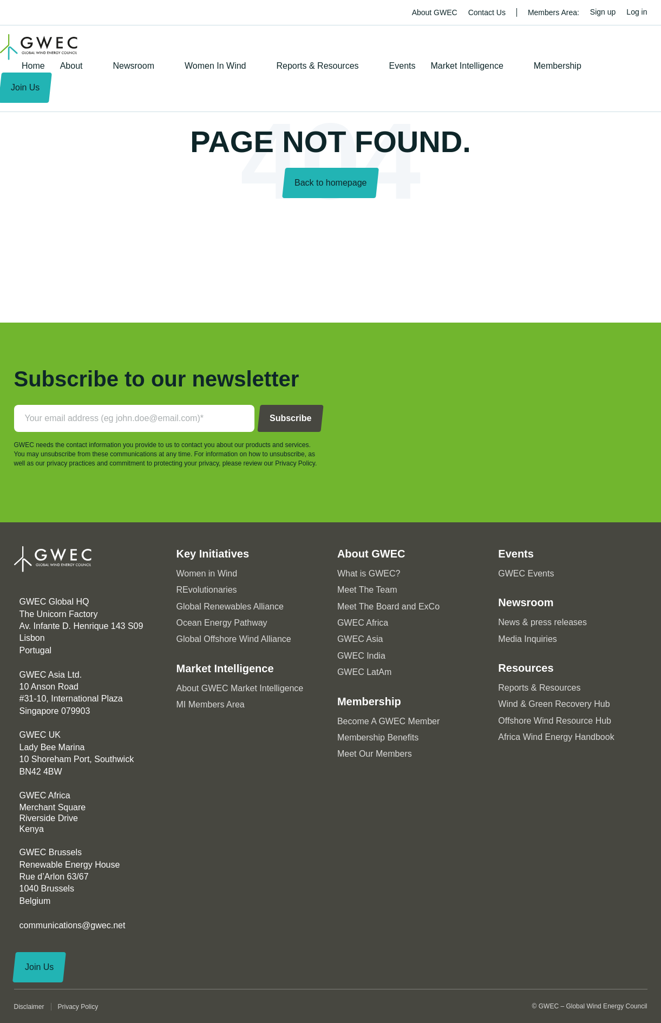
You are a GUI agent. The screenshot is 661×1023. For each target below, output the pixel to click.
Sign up (603, 12)
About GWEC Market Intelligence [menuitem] (240, 688)
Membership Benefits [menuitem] (377, 737)
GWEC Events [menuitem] (526, 573)
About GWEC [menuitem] (434, 12)
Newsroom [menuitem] (133, 65)
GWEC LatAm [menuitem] (364, 672)
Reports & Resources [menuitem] (318, 65)
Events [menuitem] (402, 65)
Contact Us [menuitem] (487, 12)
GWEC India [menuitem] (361, 655)
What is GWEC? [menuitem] (368, 573)
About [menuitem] (71, 65)
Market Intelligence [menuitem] (466, 65)
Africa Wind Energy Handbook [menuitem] (556, 737)
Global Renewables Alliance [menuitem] (230, 606)
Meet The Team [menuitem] (367, 589)
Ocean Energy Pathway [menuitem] (221, 622)
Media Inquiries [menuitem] (527, 639)
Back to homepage (330, 182)
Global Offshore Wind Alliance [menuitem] (233, 639)
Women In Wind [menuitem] (215, 65)
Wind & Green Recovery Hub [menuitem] (554, 704)
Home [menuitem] (33, 65)
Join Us (39, 967)
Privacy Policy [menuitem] (78, 1007)
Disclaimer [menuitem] (29, 1007)
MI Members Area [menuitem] (210, 704)
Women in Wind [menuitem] (207, 573)
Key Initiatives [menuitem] (213, 554)
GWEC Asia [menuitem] (360, 639)
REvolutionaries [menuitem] (206, 589)
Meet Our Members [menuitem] (374, 753)
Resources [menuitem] (525, 668)
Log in (636, 12)
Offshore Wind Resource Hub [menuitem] (554, 720)
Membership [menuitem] (557, 65)
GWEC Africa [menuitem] (362, 622)
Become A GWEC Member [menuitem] (388, 721)
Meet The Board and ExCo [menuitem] (388, 606)
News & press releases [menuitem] (542, 622)
